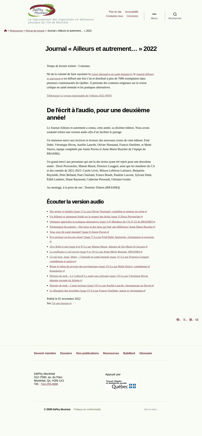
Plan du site (115, 12)
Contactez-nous (114, 16)
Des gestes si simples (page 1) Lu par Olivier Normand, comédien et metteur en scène (102, 212)
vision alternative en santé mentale (113, 75)
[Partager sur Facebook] (178, 338)
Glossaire (160, 372)
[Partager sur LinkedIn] (191, 338)
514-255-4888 (50, 402)
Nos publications (95, 372)
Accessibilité (131, 12)
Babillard (142, 372)
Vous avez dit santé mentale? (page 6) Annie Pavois (82, 241)
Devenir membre (46, 372)
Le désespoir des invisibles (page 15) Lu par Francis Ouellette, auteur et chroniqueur (102, 309)
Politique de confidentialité (89, 427)
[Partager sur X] (185, 338)
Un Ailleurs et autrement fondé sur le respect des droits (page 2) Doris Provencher (100, 217)
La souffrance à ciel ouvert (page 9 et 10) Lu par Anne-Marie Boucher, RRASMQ (100, 266)
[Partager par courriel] (197, 338)
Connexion (132, 16)
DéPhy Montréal (45, 11)
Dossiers (70, 372)
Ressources (16, 31)
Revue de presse (35, 31)
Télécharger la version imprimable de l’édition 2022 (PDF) (82, 96)
